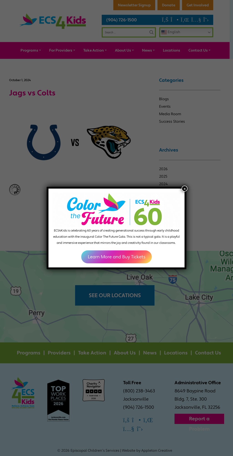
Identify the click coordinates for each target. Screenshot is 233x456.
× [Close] (184, 189)
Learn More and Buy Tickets (116, 257)
